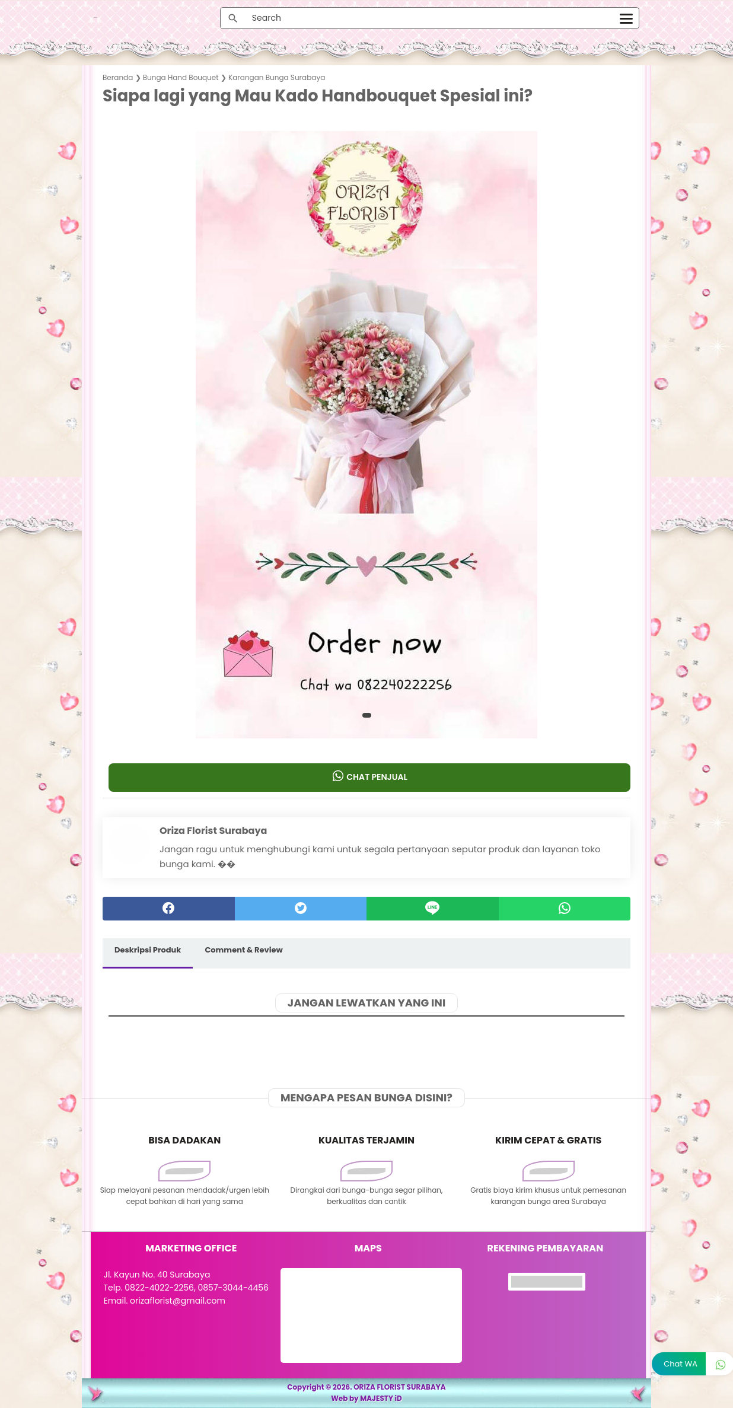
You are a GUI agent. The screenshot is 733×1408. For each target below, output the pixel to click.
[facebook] (169, 908)
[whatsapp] (565, 908)
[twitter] (301, 908)
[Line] (432, 908)
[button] (367, 715)
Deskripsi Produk (147, 949)
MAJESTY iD (381, 1398)
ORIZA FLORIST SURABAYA (399, 1387)
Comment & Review (243, 949)
